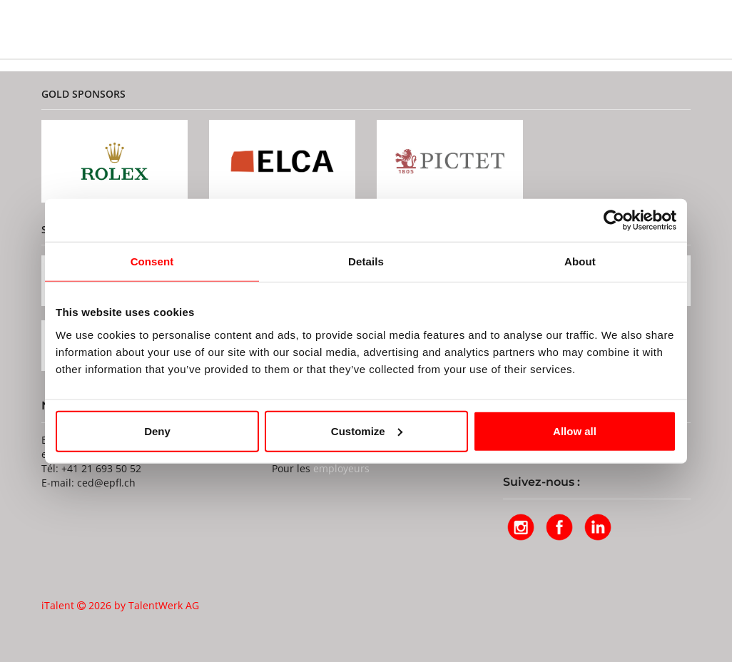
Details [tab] (366, 261)
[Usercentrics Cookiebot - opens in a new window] (613, 220)
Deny (157, 430)
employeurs (341, 468)
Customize (366, 430)
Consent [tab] (152, 261)
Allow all (574, 430)
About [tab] (580, 261)
